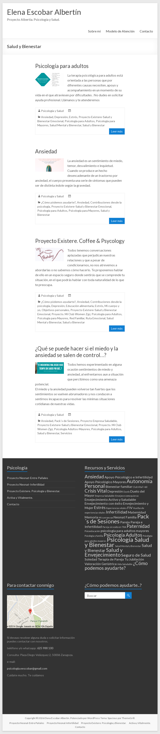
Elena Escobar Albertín (44, 11)
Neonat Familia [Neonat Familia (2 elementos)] (125, 517)
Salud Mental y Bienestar (65, 125)
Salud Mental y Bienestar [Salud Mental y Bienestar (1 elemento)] (128, 546)
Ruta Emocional (95, 318)
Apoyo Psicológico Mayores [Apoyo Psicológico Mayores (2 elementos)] (105, 482)
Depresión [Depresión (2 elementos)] (115, 491)
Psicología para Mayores (84, 210)
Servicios (66, 433)
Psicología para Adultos (80, 121)
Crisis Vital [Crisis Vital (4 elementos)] (96, 491)
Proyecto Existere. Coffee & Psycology (79, 241)
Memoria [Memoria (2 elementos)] (91, 517)
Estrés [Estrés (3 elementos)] (100, 507)
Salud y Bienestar (94, 125)
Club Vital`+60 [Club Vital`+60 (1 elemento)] (140, 487)
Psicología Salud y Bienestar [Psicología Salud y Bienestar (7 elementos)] (117, 542)
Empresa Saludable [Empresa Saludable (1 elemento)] (105, 495)
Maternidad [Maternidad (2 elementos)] (137, 512)
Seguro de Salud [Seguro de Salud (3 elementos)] (136, 555)
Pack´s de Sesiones (66, 421)
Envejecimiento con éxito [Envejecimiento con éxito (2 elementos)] (103, 503)
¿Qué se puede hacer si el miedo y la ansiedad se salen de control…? (76, 351)
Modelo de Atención (120, 31)
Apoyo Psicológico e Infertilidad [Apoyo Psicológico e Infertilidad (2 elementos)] (129, 477)
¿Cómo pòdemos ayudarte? (58, 202)
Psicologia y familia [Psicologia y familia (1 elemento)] (94, 535)
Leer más (117, 131)
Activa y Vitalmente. (20, 497)
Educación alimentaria (80, 306)
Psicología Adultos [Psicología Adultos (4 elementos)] (123, 535)
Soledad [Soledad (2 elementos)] (91, 559)
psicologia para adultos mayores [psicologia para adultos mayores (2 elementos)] (125, 531)
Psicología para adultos (62, 66)
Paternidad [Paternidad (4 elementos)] (138, 526)
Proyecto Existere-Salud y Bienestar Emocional (81, 206)
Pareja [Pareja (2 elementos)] (125, 522)
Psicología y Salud (52, 111)
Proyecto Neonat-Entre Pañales (27, 478)
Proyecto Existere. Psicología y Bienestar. (33, 491)
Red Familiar (76, 318)
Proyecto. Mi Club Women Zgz (71, 314)
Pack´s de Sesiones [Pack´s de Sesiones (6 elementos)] (117, 519)
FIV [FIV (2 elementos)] (129, 508)
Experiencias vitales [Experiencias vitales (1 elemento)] (116, 508)
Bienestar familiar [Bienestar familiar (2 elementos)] (119, 486)
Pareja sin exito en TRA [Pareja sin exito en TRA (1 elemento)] (114, 527)
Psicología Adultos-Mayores (72, 429)
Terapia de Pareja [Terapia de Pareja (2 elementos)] (111, 559)
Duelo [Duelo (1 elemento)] (126, 491)
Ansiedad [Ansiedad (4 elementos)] (94, 476)
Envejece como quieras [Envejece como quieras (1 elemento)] (127, 495)
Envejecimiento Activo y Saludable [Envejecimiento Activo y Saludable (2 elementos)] (110, 499)
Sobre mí (94, 31)
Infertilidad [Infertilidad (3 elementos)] (116, 511)
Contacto (146, 31)
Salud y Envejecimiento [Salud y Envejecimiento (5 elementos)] (104, 552)
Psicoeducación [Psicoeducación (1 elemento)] (92, 531)
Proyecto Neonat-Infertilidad (25, 484)
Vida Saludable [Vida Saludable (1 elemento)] (124, 564)
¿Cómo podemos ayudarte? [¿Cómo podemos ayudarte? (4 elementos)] (116, 565)
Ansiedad (47, 117)
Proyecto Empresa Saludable (98, 421)
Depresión (61, 117)
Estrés (73, 117)
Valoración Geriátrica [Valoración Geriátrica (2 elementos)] (101, 564)
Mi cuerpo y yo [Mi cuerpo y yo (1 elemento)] (106, 517)
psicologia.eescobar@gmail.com (27, 668)
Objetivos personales (55, 310)
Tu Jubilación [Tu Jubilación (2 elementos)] (134, 559)
